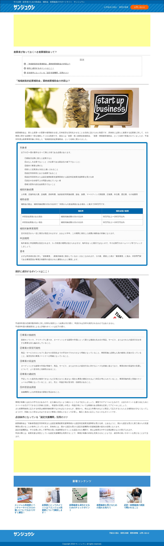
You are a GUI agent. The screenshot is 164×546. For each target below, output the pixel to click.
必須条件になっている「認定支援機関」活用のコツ (48, 73)
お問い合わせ (139, 7)
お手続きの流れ (110, 7)
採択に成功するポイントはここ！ (40, 68)
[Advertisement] (82, 30)
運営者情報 (134, 533)
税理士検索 (123, 7)
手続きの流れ (114, 533)
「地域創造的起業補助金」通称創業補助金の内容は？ (48, 64)
